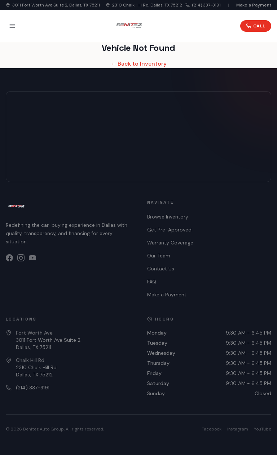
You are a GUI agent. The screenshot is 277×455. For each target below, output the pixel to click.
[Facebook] (9, 257)
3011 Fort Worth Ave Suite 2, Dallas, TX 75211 (53, 5)
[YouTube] (32, 257)
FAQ (151, 281)
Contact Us (160, 268)
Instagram (237, 429)
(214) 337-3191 (203, 5)
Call (255, 26)
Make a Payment (253, 5)
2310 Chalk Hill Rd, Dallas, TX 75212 (144, 5)
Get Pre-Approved (169, 229)
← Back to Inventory (138, 63)
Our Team (158, 255)
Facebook (211, 429)
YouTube (262, 429)
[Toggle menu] (12, 25)
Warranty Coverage (170, 242)
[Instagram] (21, 257)
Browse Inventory (167, 216)
